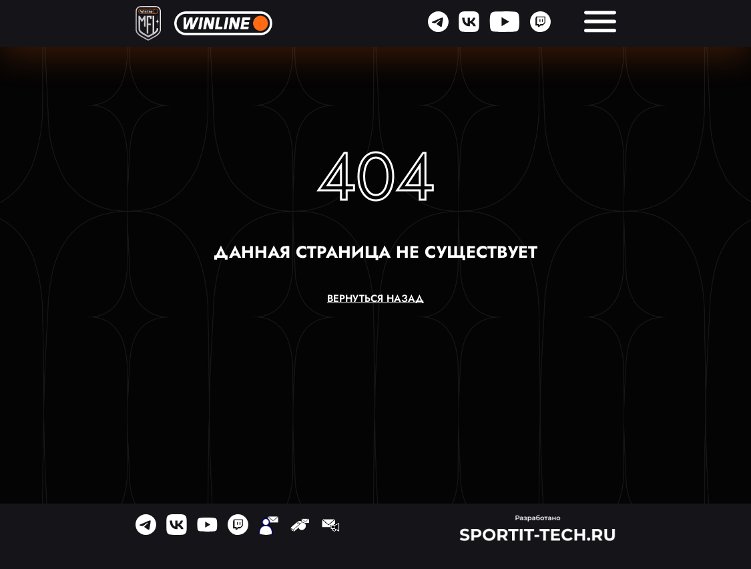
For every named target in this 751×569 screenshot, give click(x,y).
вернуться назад (375, 299)
